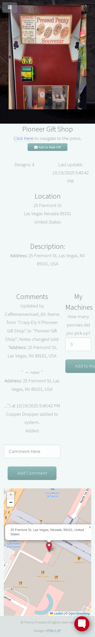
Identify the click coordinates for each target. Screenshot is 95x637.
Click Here (23, 138)
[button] (49, 547)
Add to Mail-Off (47, 147)
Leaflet (56, 613)
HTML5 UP (53, 630)
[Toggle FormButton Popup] (81, 623)
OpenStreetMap (79, 613)
